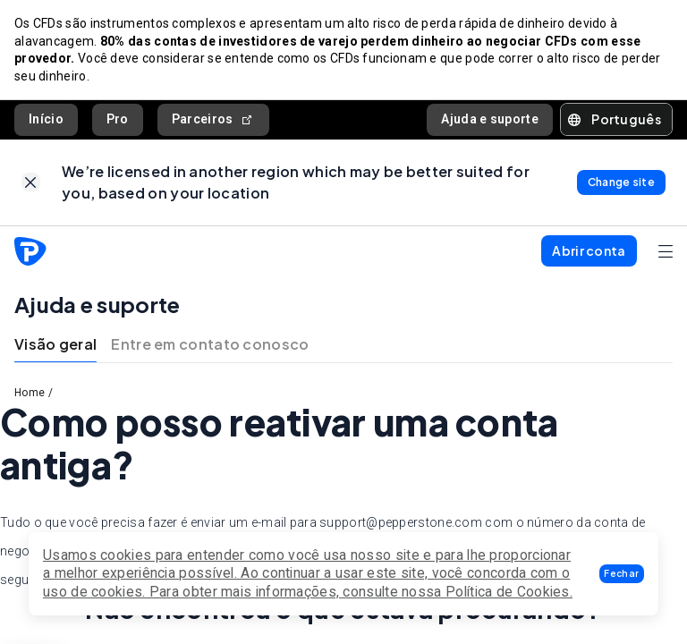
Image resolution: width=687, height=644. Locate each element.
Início (46, 119)
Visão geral (55, 344)
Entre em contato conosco (210, 344)
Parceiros (213, 119)
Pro (117, 119)
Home (29, 392)
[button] (621, 573)
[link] (30, 182)
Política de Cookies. (508, 591)
